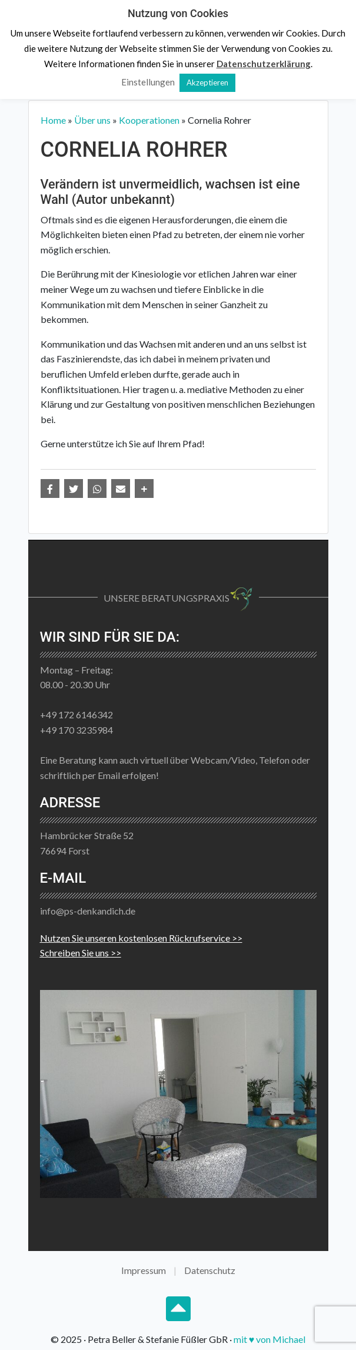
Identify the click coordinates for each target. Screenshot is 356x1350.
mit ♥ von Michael (270, 1339)
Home (53, 120)
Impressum (143, 1270)
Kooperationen (149, 120)
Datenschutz (209, 1270)
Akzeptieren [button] (207, 82)
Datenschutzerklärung (264, 63)
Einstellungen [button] (148, 82)
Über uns (92, 120)
